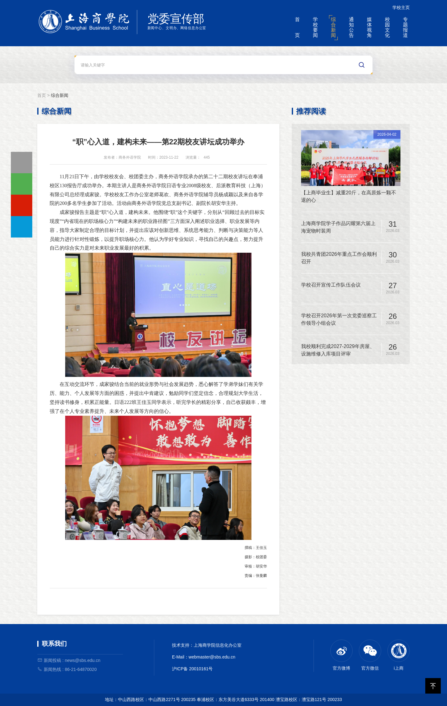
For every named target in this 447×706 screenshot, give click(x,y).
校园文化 (387, 27)
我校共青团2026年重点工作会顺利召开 (339, 257)
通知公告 (351, 27)
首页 (297, 27)
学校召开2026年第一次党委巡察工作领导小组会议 (339, 319)
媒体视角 (369, 27)
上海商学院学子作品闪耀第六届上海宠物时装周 (338, 227)
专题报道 (405, 27)
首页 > (44, 95)
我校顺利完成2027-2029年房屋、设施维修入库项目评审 (338, 350)
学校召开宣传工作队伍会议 (331, 284)
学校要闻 (315, 27)
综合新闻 (333, 27)
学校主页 (401, 7)
